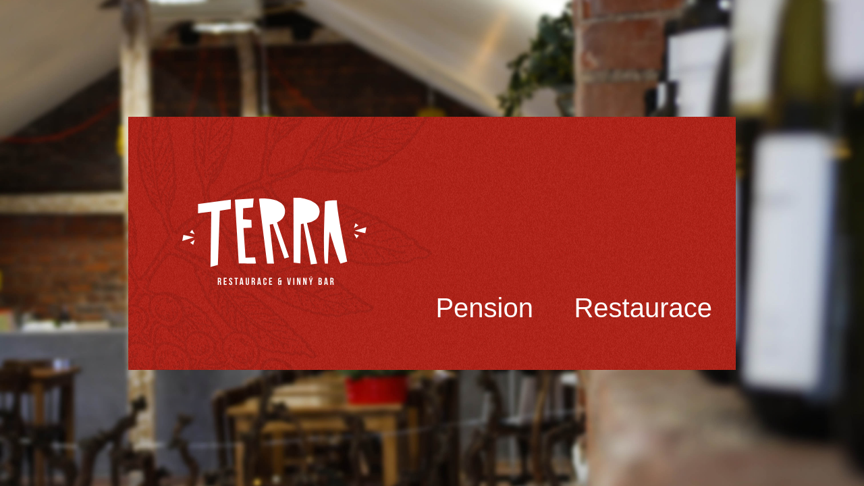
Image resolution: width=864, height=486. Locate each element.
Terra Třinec (274, 242)
